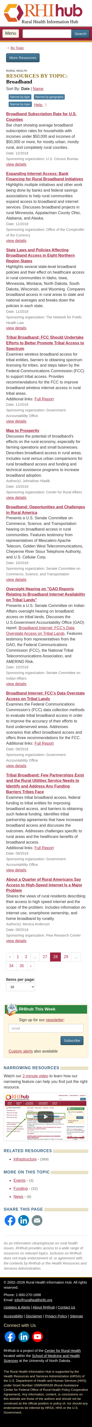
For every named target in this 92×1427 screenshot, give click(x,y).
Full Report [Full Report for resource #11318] (44, 848)
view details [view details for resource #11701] (16, 164)
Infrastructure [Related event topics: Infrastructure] (25, 1159)
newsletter (55, 1020)
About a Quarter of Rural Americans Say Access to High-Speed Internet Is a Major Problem (44, 885)
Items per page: (20, 984)
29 (66, 957)
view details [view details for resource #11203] (16, 766)
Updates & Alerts (17, 1307)
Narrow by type (20, 97)
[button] (10, 1220)
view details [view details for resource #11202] (16, 941)
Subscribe (72, 1040)
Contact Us (66, 1307)
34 (11, 966)
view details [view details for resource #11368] (16, 498)
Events (19, 1180)
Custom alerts (21, 1051)
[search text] (47, 33)
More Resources (22, 58)
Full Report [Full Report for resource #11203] (44, 743)
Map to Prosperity (22, 431)
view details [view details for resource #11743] (16, 241)
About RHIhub (44, 1307)
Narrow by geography (49, 97)
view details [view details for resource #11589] (16, 421)
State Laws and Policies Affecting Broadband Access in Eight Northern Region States (40, 255)
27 (45, 957)
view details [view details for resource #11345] (16, 580)
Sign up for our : (42, 1020)
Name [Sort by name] (38, 89)
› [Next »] (30, 966)
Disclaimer (34, 1316)
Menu (10, 33)
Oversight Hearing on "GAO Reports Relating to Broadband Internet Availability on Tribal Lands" (45, 594)
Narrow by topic (20, 104)
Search (80, 34)
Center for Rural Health (62, 1351)
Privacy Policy (56, 1316)
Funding (20, 1188)
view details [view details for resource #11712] (16, 328)
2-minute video (35, 1076)
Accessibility (13, 1316)
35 (22, 966)
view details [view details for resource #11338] (16, 684)
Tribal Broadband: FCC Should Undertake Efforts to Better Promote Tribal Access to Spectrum (45, 343)
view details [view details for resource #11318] (16, 870)
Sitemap (76, 1316)
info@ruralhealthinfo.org (33, 1300)
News (18, 1197)
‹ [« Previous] (10, 957)
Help (41, 105)
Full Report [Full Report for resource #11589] (44, 399)
